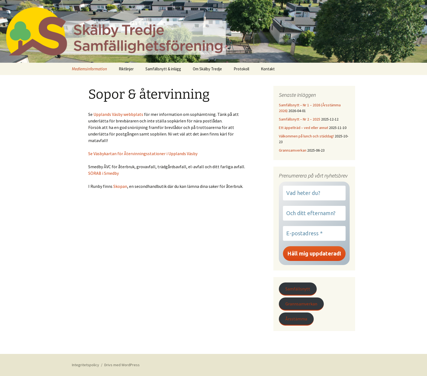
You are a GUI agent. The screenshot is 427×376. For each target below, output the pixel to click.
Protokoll (241, 68)
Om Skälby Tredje (207, 68)
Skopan (120, 186)
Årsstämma (296, 318)
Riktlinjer (126, 68)
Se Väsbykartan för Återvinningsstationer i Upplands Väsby (142, 153)
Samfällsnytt (297, 288)
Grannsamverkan (292, 150)
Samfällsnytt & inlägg (163, 68)
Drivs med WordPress (122, 364)
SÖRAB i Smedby (103, 173)
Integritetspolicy (85, 364)
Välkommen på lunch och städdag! (306, 136)
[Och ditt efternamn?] (314, 213)
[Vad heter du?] (314, 193)
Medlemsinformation (89, 68)
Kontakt (268, 68)
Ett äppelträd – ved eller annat (303, 127)
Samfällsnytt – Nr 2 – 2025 (299, 119)
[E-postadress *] (314, 233)
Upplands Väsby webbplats (118, 114)
